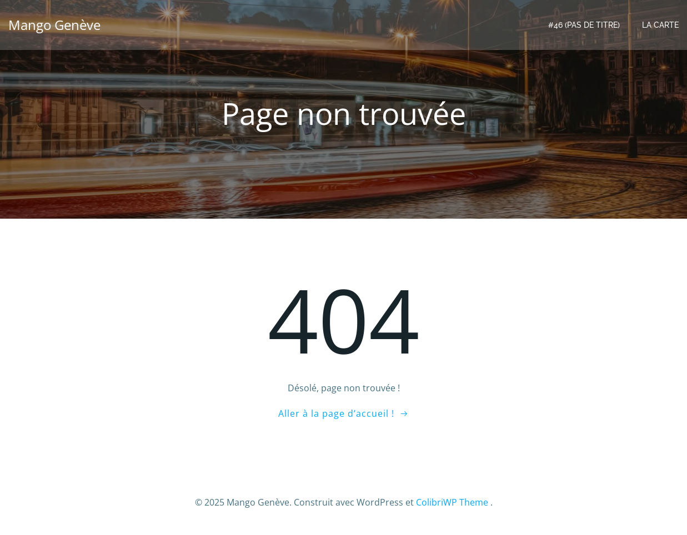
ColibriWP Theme (452, 502)
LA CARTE (660, 25)
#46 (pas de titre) (584, 25)
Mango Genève (54, 25)
